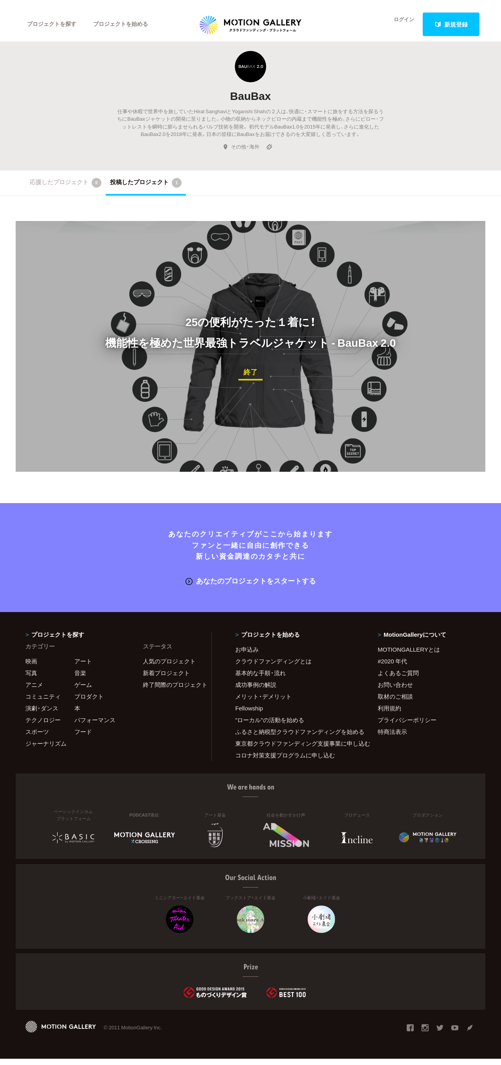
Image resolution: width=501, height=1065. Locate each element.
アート (83, 667)
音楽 (80, 679)
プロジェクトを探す (53, 24)
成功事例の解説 (255, 690)
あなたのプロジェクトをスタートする (251, 587)
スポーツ (37, 738)
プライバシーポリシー (407, 726)
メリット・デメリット (263, 702)
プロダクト (89, 702)
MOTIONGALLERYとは (409, 655)
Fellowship (249, 714)
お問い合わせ (395, 690)
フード (83, 738)
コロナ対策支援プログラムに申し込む (285, 761)
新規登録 (451, 24)
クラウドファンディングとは (273, 667)
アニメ (34, 690)
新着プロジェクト (166, 679)
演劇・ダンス (41, 714)
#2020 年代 (392, 667)
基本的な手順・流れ (260, 679)
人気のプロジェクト (169, 667)
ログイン (399, 24)
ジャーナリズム (46, 749)
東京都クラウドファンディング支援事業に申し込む (296, 749)
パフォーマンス (94, 726)
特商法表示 (392, 738)
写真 (31, 679)
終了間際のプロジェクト (172, 690)
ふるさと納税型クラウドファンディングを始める (296, 738)
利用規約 (389, 714)
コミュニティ (43, 702)
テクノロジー (43, 726)
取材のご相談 (395, 702)
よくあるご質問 (398, 679)
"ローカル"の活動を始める (269, 726)
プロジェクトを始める (127, 24)
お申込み (247, 655)
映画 (31, 667)
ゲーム (83, 690)
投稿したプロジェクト (146, 190)
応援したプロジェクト (65, 190)
